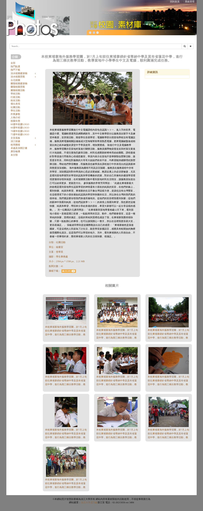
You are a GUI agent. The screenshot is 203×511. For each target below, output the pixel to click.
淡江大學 (85, 502)
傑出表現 (15, 104)
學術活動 (15, 93)
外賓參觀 (15, 114)
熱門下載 (15, 70)
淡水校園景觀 (18, 76)
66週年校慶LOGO (20, 127)
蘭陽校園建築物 (19, 83)
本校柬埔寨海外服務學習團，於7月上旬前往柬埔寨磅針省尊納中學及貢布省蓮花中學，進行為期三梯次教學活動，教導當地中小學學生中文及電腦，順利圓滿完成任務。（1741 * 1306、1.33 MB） (168, 338)
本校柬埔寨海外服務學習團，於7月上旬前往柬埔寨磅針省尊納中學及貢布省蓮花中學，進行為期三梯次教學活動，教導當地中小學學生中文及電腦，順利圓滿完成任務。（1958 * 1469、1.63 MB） (66, 487)
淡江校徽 (15, 141)
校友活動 (15, 100)
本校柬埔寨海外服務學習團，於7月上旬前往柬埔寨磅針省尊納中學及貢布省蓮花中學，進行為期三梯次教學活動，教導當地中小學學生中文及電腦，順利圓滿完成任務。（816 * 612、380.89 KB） (117, 338)
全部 (13, 63)
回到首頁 (175, 1)
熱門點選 (15, 66)
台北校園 (15, 80)
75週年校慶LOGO (20, 134)
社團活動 (15, 107)
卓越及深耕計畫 (19, 148)
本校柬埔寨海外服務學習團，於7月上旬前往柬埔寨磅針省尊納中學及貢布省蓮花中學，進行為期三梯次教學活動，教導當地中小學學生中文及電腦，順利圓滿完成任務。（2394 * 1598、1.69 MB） (168, 384)
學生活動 (15, 110)
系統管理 (189, 1)
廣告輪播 (15, 151)
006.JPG (68, 271)
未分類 (14, 155)
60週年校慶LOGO (20, 124)
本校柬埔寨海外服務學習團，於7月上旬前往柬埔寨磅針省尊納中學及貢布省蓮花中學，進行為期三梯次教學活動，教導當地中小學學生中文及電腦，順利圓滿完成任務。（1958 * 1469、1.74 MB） (168, 437)
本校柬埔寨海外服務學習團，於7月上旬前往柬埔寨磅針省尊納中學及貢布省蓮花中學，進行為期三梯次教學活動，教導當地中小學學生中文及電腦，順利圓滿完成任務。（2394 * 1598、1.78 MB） (117, 384)
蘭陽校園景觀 (18, 87)
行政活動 (15, 97)
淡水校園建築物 (19, 73)
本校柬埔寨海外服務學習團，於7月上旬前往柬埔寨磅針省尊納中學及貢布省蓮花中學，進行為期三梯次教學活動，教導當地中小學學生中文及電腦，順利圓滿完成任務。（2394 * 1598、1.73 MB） (66, 384)
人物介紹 (15, 117)
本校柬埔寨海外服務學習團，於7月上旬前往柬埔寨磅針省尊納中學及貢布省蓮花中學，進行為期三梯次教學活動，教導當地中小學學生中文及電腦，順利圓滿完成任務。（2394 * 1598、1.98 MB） (66, 334)
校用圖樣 (15, 144)
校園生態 (15, 121)
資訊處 (94, 502)
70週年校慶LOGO (20, 131)
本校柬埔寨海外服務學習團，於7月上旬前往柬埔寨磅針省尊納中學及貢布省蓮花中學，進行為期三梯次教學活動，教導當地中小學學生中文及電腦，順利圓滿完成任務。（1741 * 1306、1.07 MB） (117, 437)
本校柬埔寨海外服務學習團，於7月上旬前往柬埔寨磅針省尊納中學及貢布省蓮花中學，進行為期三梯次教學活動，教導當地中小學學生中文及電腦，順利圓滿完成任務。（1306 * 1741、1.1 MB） (66, 437)
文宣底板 (15, 138)
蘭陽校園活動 (18, 90)
